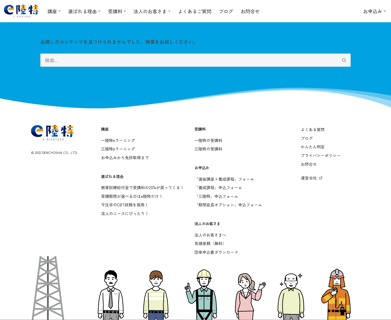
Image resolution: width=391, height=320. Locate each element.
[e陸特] (21, 11)
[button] (59, 11)
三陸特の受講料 (208, 149)
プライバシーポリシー (321, 155)
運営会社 (309, 178)
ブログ (226, 11)
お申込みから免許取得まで (125, 158)
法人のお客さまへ (210, 235)
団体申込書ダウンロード (216, 252)
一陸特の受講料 (208, 140)
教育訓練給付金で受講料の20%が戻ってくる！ (142, 187)
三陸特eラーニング (118, 149)
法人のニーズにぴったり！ (125, 213)
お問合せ (250, 11)
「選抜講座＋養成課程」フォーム (224, 179)
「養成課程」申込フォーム (218, 187)
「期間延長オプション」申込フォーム (228, 205)
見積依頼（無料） (210, 243)
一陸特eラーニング (118, 140)
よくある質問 (313, 129)
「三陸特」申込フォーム (216, 196)
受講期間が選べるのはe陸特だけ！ (132, 196)
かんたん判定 (313, 147)
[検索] (189, 60)
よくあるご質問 (194, 11)
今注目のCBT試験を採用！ (125, 205)
